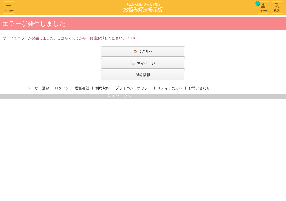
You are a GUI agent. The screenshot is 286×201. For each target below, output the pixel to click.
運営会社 (82, 88)
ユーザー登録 (38, 88)
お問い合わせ (199, 88)
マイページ (262, 6)
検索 (277, 7)
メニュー (8, 7)
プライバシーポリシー (133, 88)
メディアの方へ (170, 88)
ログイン (62, 88)
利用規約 (102, 88)
